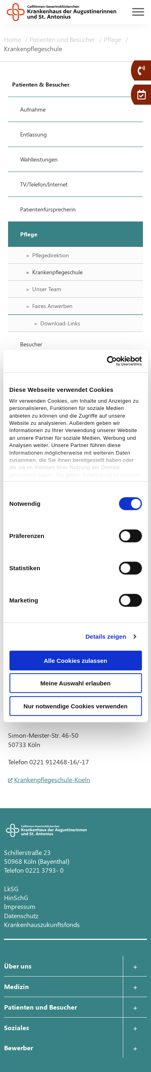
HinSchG (16, 897)
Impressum (19, 906)
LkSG (11, 888)
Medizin (16, 986)
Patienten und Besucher (63, 39)
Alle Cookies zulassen (76, 660)
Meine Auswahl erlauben (75, 683)
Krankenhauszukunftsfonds (42, 924)
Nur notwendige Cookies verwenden (75, 705)
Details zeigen (105, 636)
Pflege (113, 39)
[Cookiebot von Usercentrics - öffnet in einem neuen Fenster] (107, 361)
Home (13, 39)
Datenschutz (21, 915)
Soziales (16, 1027)
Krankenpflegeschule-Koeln (52, 779)
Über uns (17, 966)
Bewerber (18, 1047)
